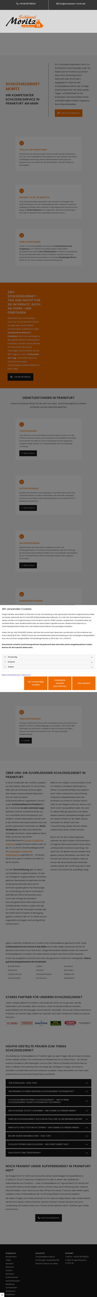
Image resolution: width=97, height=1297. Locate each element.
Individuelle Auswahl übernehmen (59, 683)
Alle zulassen (84, 683)
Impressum (26, 675)
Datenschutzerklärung (11, 675)
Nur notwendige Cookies (36, 683)
